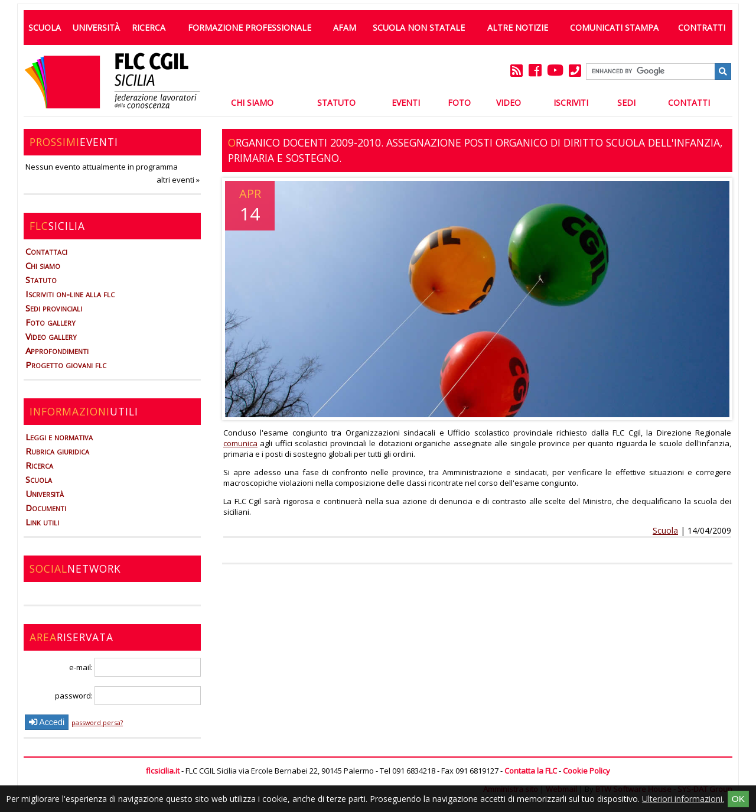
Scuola (44, 27)
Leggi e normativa (59, 437)
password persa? (97, 722)
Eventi (406, 102)
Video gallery (51, 336)
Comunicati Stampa (614, 27)
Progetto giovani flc (65, 365)
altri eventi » (178, 179)
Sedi (626, 102)
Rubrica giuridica (57, 451)
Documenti (45, 508)
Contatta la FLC (530, 770)
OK (738, 799)
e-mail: (135, 667)
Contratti (701, 27)
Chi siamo (42, 265)
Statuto (336, 102)
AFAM (344, 27)
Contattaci (46, 251)
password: (128, 695)
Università (96, 27)
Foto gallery (50, 322)
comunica (240, 443)
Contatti (689, 102)
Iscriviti (570, 102)
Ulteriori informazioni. (683, 798)
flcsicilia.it (163, 770)
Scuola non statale (419, 27)
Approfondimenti (57, 350)
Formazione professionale (249, 27)
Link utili (42, 522)
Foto (459, 102)
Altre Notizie (517, 27)
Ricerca (148, 27)
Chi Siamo (252, 102)
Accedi (46, 722)
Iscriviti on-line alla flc (70, 294)
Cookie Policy (586, 770)
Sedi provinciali (53, 308)
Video (508, 102)
